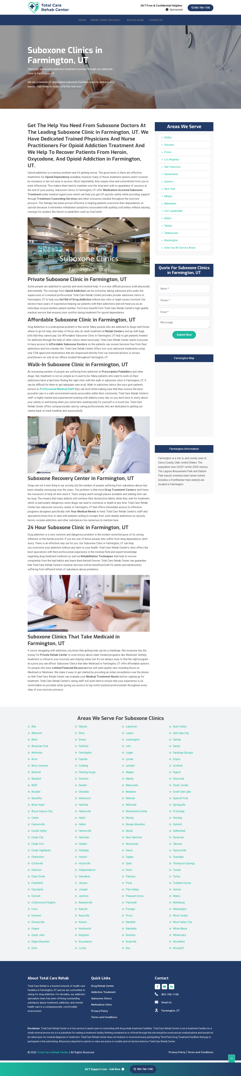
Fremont (83, 780)
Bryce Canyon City (42, 813)
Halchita (83, 806)
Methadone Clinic (101, 1006)
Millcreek (131, 806)
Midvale (130, 800)
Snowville (178, 780)
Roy (128, 950)
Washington (171, 242)
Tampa (168, 227)
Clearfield (37, 885)
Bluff (34, 787)
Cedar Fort (37, 845)
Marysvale (132, 787)
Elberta (83, 728)
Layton (130, 735)
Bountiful (36, 800)
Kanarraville (85, 904)
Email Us (163, 1004)
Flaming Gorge (87, 774)
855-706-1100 (198, 7)
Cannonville (38, 826)
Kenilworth (85, 930)
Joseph (83, 891)
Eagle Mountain (40, 943)
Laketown (131, 728)
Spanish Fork (180, 800)
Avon (34, 761)
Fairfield (83, 748)
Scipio (176, 761)
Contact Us (156, 22)
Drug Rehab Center (102, 987)
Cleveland (37, 891)
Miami (167, 220)
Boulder (36, 793)
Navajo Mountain (135, 826)
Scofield (178, 767)
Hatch (82, 819)
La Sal (82, 950)
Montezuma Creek (136, 813)
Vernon (177, 891)
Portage (130, 911)
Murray (130, 819)
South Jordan (180, 787)
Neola (129, 832)
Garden (83, 787)
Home (82, 22)
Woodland (179, 943)
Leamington (132, 741)
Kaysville (84, 917)
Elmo (82, 735)
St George (179, 813)
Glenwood (84, 800)
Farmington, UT (167, 1012)
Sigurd (176, 774)
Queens (168, 183)
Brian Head (37, 806)
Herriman (84, 839)
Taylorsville (179, 852)
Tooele (177, 871)
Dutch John (38, 937)
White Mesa (180, 930)
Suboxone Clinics (101, 1000)
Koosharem (85, 943)
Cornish (35, 898)
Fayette (83, 761)
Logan (129, 754)
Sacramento (171, 176)
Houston (169, 146)
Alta (33, 728)
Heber (82, 826)
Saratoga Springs (183, 754)
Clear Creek (38, 878)
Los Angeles (171, 161)
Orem (129, 871)
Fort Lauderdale (173, 213)
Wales (176, 898)
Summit (177, 826)
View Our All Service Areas (179, 249)
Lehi (128, 748)
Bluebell (36, 780)
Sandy (176, 748)
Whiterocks (179, 937)
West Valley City (182, 924)
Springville (179, 806)
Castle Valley (39, 832)
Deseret (36, 917)
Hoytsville (85, 865)
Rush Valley (180, 728)
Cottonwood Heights (43, 904)
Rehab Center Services (105, 22)
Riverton (130, 937)
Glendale (84, 793)
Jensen (83, 885)
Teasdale (178, 858)
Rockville (131, 943)
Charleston (37, 858)
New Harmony (134, 839)
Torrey (176, 878)
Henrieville (85, 832)
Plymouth (131, 904)
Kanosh (83, 911)
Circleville (37, 865)
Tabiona (177, 845)
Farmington (85, 754)
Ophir (129, 865)
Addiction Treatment (103, 994)
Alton (34, 741)
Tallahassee (171, 235)
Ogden (129, 858)
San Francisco (172, 168)
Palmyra (130, 878)
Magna (130, 774)
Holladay (84, 852)
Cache (35, 819)
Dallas (168, 139)
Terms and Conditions (104, 1019)
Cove (34, 911)
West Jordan (180, 917)
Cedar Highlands (41, 852)
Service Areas (135, 22)
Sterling (177, 819)
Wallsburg (179, 904)
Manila (129, 780)
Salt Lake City (181, 735)
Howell (83, 858)
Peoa (129, 885)
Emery (82, 741)
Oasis (129, 852)
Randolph (131, 930)
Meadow (131, 793)
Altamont (36, 735)
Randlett (130, 924)
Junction (84, 898)
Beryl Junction (39, 767)
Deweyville (38, 924)
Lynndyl (130, 767)
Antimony (36, 754)
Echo (34, 950)
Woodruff (178, 950)
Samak (177, 741)
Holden (83, 845)
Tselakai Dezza (182, 885)
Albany (168, 198)
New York (169, 190)
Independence (87, 871)
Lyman (129, 761)
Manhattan (170, 205)
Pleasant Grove (135, 898)
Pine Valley (132, 891)
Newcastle (132, 845)
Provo (129, 917)
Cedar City (37, 839)
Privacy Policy (99, 1012)
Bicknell (36, 774)
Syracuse (178, 839)
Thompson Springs (184, 865)
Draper (35, 930)
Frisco (168, 154)
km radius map (184, 400)
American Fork (39, 748)
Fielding (83, 767)
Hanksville (85, 813)
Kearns (83, 924)
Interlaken (84, 878)
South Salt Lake (182, 793)
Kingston (84, 937)
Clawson (36, 871)
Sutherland (179, 832)
